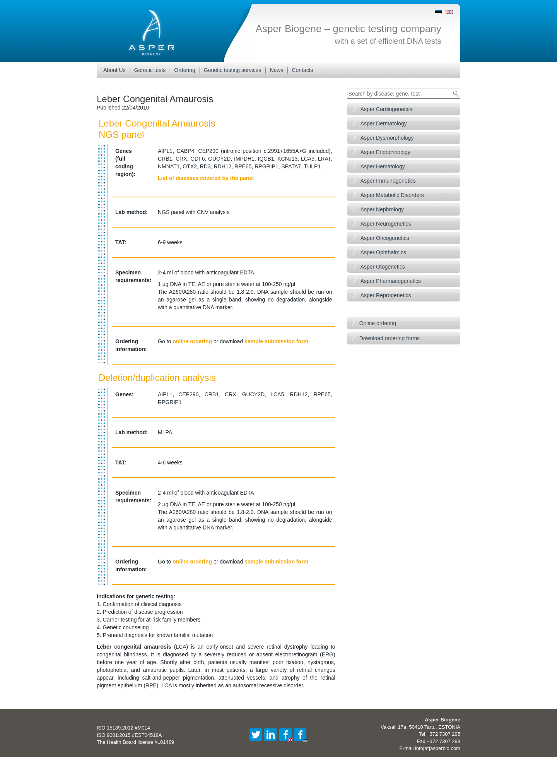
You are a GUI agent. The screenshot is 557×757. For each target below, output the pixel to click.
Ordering (184, 70)
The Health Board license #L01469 (135, 742)
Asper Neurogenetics (386, 224)
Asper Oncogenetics (385, 238)
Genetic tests (150, 70)
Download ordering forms (389, 338)
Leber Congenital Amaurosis (155, 99)
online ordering (192, 341)
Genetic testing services (232, 70)
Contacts (302, 70)
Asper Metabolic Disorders (392, 195)
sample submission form (276, 341)
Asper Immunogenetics (388, 181)
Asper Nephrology (382, 209)
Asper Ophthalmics (383, 252)
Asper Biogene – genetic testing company (348, 28)
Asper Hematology (383, 166)
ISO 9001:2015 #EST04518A (129, 735)
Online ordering (377, 323)
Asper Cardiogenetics (386, 109)
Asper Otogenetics (383, 267)
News (276, 70)
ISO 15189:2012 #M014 (123, 728)
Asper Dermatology (384, 123)
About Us (114, 70)
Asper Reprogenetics (386, 295)
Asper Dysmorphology (387, 138)
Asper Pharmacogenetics (391, 281)
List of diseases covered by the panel (206, 178)
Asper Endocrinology (385, 152)
